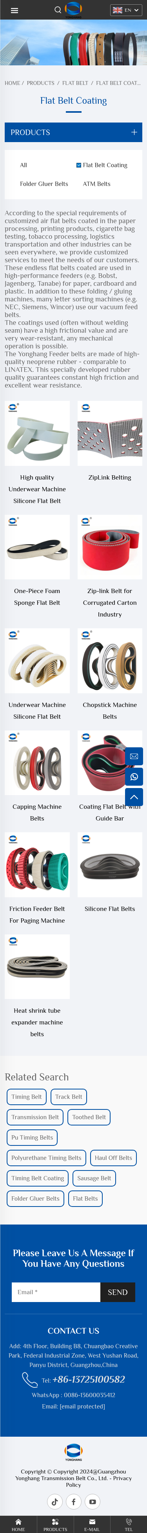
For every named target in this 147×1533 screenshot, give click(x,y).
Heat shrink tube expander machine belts (37, 1022)
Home (12, 83)
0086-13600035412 (89, 1395)
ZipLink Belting (110, 477)
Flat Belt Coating (121, 83)
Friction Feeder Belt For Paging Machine (37, 914)
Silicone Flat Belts (110, 909)
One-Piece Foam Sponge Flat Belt (37, 596)
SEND (117, 1292)
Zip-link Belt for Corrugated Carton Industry (110, 602)
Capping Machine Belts (37, 812)
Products (40, 83)
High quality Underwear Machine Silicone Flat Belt (37, 489)
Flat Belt (75, 83)
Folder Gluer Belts (44, 184)
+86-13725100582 (89, 1379)
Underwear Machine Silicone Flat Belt (37, 710)
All (23, 165)
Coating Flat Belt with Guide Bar (109, 812)
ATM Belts (97, 184)
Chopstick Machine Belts (110, 710)
